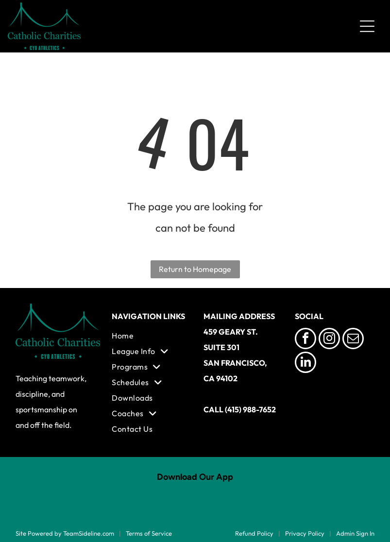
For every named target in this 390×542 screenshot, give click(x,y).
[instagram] (329, 340)
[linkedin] (305, 363)
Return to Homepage (195, 269)
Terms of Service (149, 533)
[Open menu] (367, 26)
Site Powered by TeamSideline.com (65, 533)
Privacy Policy (304, 533)
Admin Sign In (355, 533)
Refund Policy (254, 533)
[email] (353, 340)
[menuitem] (149, 335)
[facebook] (305, 340)
